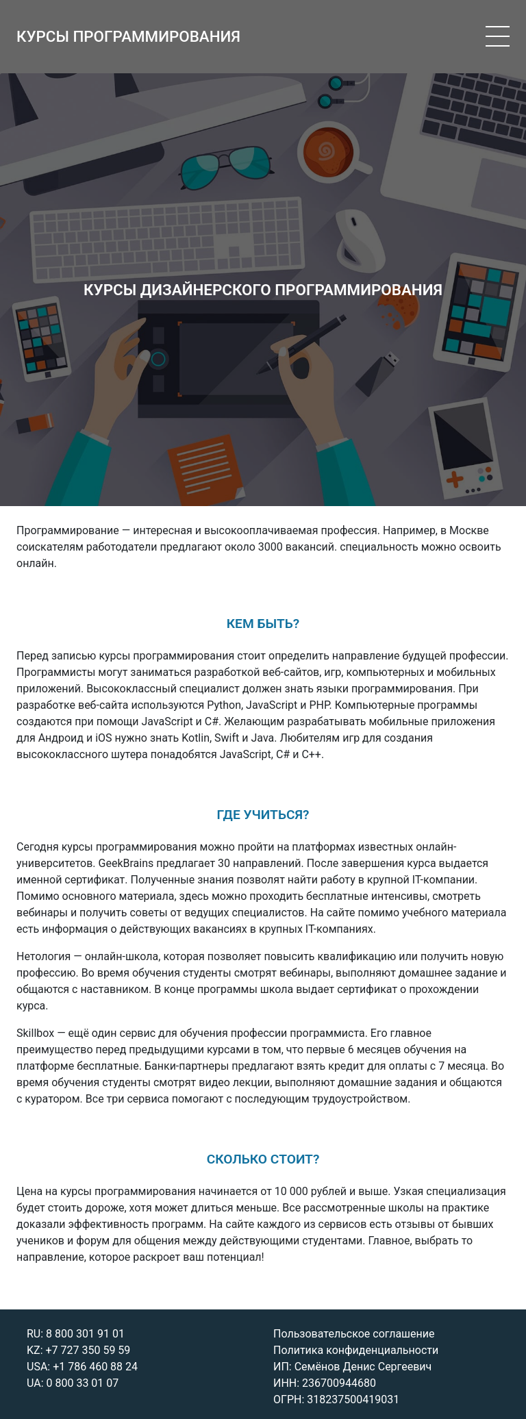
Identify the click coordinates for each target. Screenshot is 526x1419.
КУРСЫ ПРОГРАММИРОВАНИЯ (128, 36)
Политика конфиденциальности (355, 1350)
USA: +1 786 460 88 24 (82, 1366)
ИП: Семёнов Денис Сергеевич (352, 1366)
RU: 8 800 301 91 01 (76, 1333)
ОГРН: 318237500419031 (336, 1399)
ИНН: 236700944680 (324, 1383)
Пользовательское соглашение (354, 1333)
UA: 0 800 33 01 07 (72, 1383)
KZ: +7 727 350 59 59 (78, 1350)
